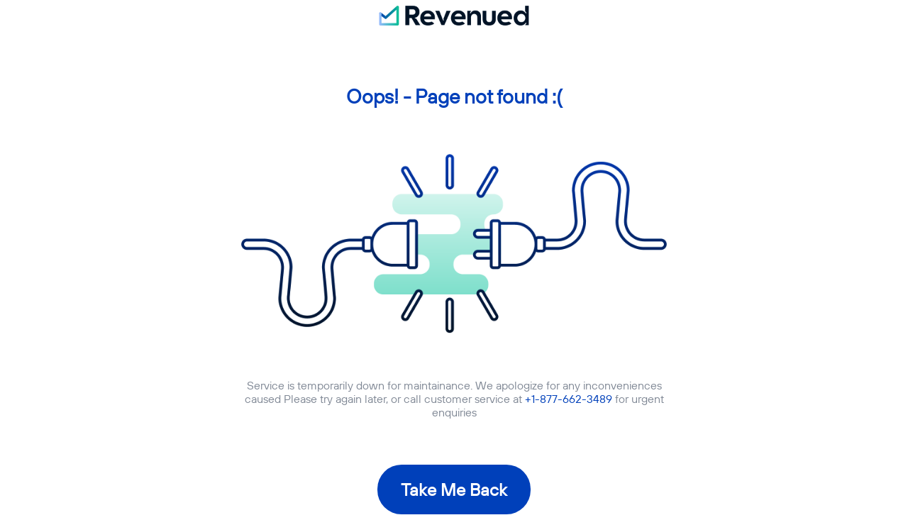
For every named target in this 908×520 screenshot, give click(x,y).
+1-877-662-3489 (568, 399)
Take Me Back (454, 489)
